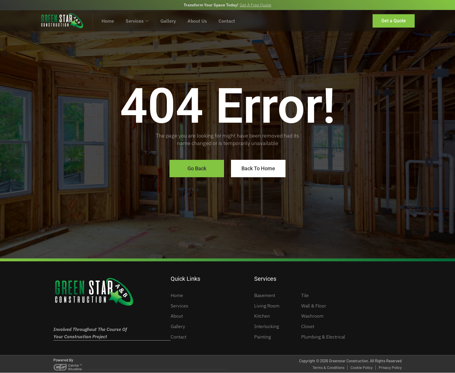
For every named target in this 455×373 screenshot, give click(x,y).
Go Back (196, 169)
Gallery (168, 20)
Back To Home (258, 169)
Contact (227, 20)
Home (108, 20)
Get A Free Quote (255, 5)
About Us (197, 20)
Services (137, 20)
